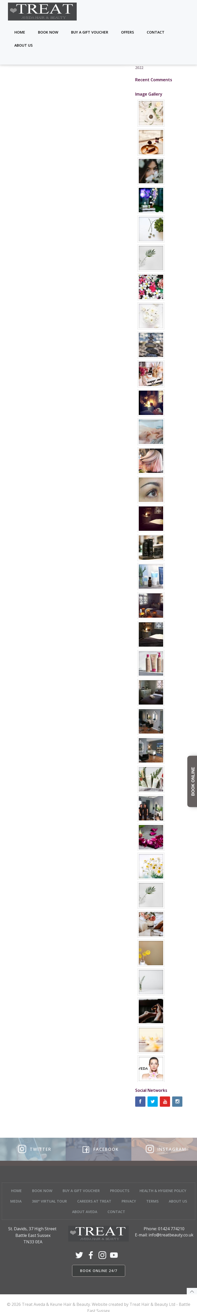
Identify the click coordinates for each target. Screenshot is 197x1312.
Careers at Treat (108, 1195)
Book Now (49, 32)
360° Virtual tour (63, 1195)
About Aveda (98, 1205)
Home (20, 32)
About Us (24, 45)
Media (30, 1195)
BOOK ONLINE (193, 781)
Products (119, 1184)
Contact (156, 32)
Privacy (143, 1195)
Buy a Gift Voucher (90, 32)
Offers (128, 32)
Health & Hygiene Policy (163, 1184)
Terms (166, 1195)
